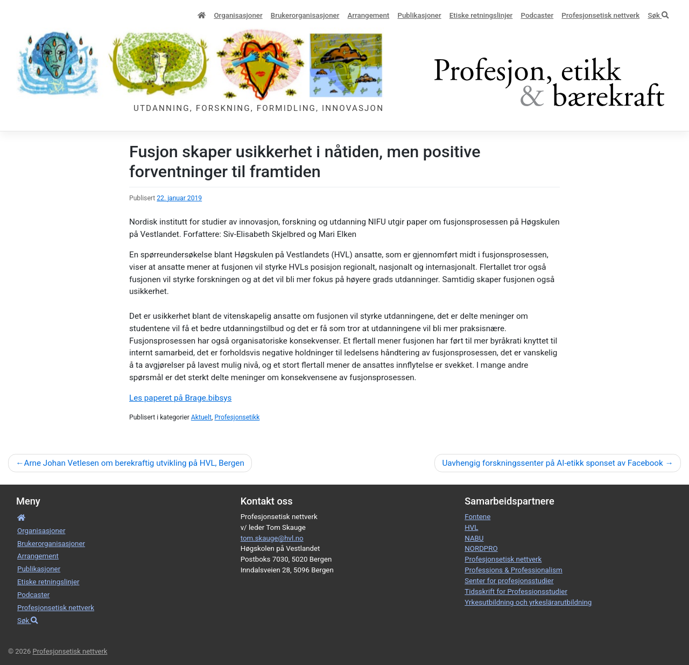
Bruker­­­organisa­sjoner (305, 15)
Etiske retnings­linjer (480, 15)
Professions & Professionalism (513, 570)
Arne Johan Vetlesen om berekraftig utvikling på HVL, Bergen (134, 463)
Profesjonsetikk (236, 417)
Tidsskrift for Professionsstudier (516, 591)
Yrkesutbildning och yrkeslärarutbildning (528, 602)
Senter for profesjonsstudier (509, 581)
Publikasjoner (419, 15)
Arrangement (369, 15)
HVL (471, 527)
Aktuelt (201, 417)
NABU (474, 538)
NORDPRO (481, 548)
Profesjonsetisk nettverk (600, 15)
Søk (658, 15)
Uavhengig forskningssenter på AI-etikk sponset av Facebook (552, 463)
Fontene (477, 517)
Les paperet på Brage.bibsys (180, 398)
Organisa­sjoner (238, 15)
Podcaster (537, 15)
